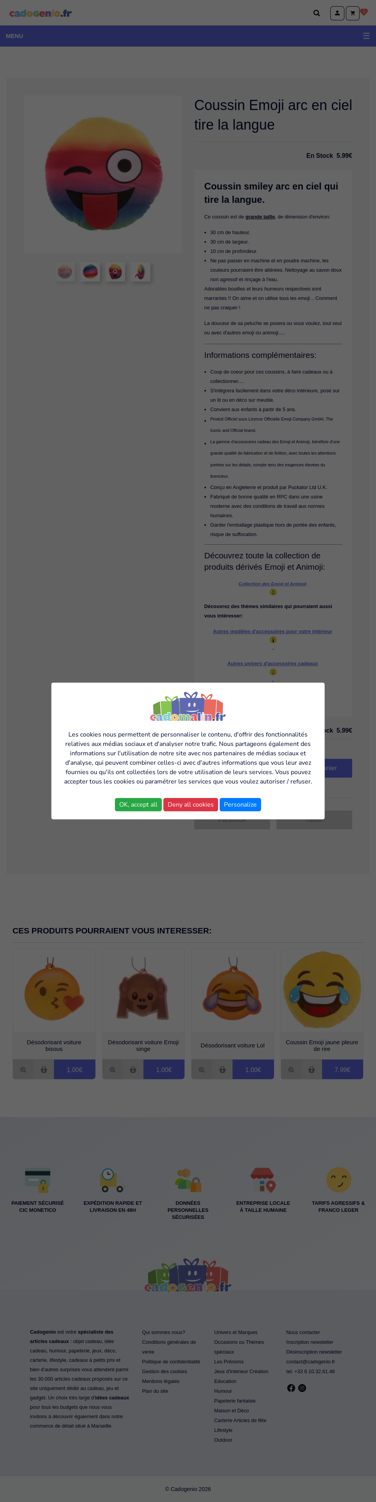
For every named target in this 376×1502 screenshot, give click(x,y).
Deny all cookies (191, 804)
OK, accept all (138, 804)
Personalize (240, 804)
